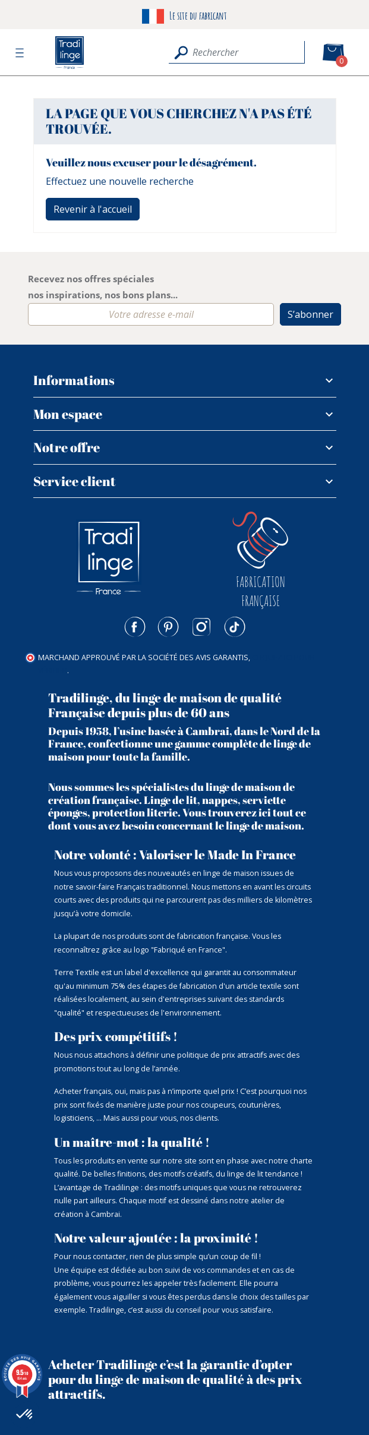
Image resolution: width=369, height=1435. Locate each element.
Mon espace (67, 413)
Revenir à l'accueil (92, 209)
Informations (74, 380)
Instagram (201, 627)
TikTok (234, 627)
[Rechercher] (237, 52)
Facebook (135, 627)
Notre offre (66, 447)
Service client (74, 481)
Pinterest (168, 627)
